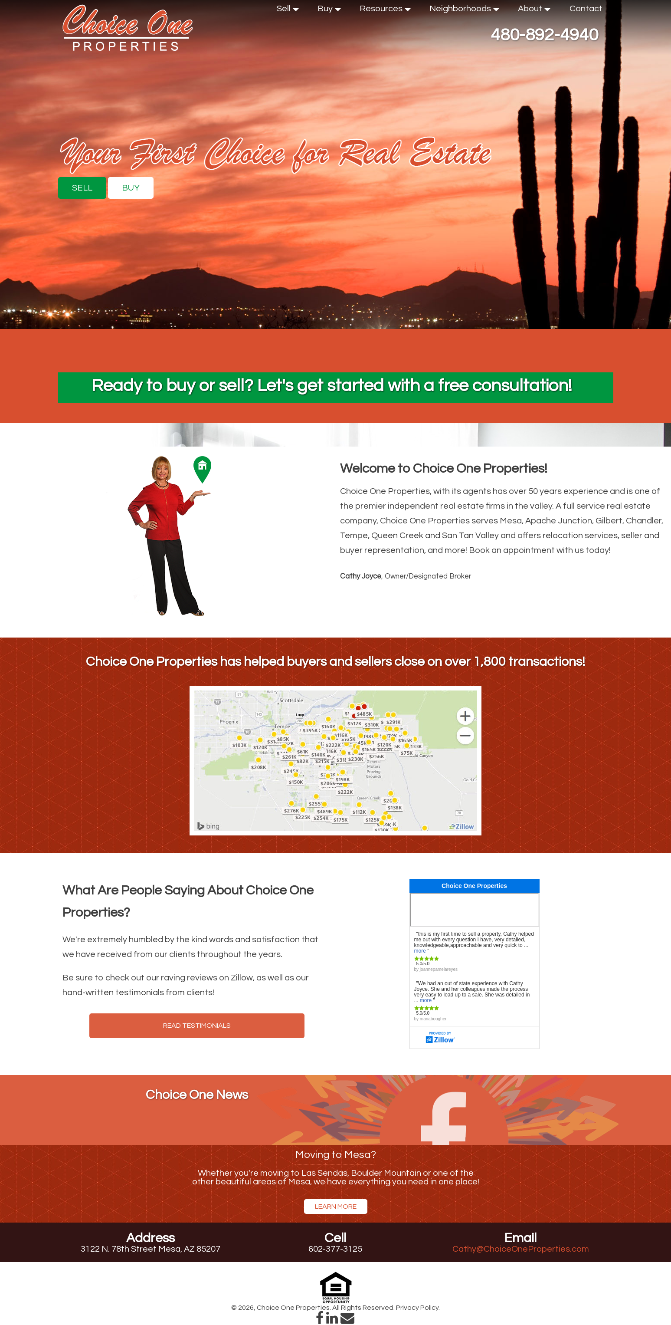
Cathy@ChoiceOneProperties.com (520, 1249)
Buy (329, 10)
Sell (288, 10)
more (420, 951)
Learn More (336, 1206)
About (534, 10)
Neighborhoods (464, 10)
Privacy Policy (417, 1307)
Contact (586, 8)
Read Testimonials (197, 1025)
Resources (385, 10)
